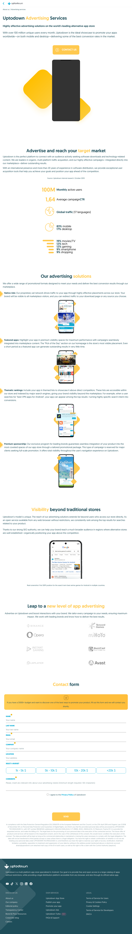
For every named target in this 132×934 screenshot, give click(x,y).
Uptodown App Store (55, 898)
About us (6, 9)
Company (11, 745)
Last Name (10, 726)
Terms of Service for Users (97, 898)
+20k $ (111, 770)
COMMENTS (11, 779)
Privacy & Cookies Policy (96, 902)
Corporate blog (12, 917)
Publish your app (53, 902)
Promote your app (53, 906)
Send (66, 816)
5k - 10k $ (51, 770)
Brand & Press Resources (16, 914)
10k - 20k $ (81, 770)
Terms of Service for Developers (100, 910)
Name (9, 716)
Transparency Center (14, 910)
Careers (9, 921)
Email (9, 735)
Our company (11, 902)
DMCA (89, 914)
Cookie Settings (93, 906)
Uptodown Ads (52, 910)
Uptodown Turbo (56, 914)
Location (10, 754)
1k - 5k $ (21, 770)
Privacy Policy (68, 795)
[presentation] (66, 803)
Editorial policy (12, 906)
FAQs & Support (52, 917)
